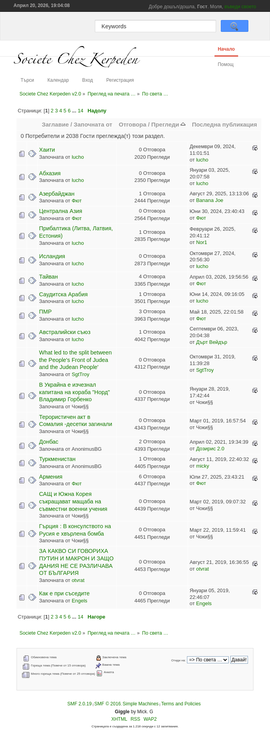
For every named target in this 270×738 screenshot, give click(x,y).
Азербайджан (56, 194)
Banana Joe (209, 200)
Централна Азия (60, 211)
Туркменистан (57, 459)
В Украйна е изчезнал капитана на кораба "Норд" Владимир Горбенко (74, 392)
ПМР (45, 311)
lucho (78, 157)
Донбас (48, 442)
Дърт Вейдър (211, 342)
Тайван (48, 277)
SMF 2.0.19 (79, 704)
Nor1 (201, 242)
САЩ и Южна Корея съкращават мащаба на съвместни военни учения (73, 501)
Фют (76, 201)
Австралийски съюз (64, 332)
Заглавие (55, 124)
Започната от (93, 124)
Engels (79, 601)
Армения (50, 477)
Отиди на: (178, 660)
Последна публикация (224, 124)
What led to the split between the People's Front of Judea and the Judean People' (75, 359)
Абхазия (50, 173)
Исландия (52, 256)
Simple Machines (140, 704)
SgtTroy (80, 374)
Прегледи (168, 124)
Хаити (47, 150)
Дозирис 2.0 (210, 449)
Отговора (132, 124)
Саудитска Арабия (63, 294)
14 (80, 111)
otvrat (78, 580)
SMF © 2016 (107, 704)
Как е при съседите (64, 593)
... (75, 111)
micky (202, 466)
